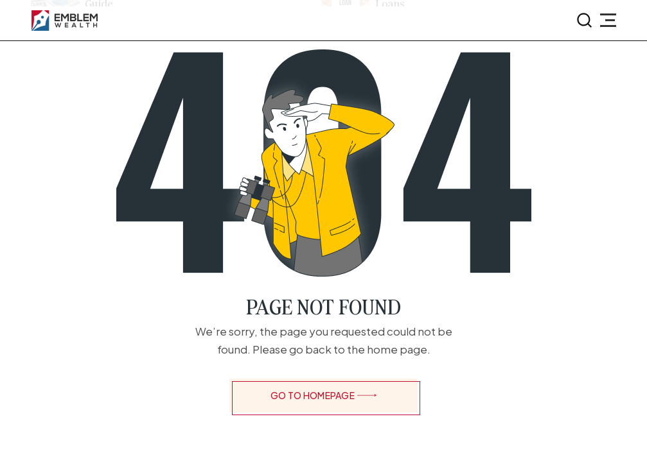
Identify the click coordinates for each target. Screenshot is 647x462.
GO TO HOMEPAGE (323, 395)
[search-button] (584, 20)
